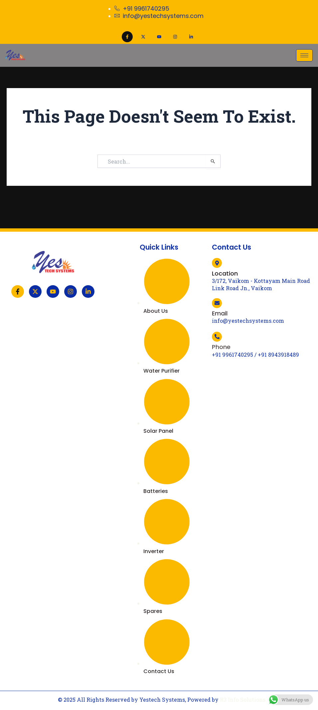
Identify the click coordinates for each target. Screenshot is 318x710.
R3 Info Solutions (242, 699)
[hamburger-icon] (304, 55)
